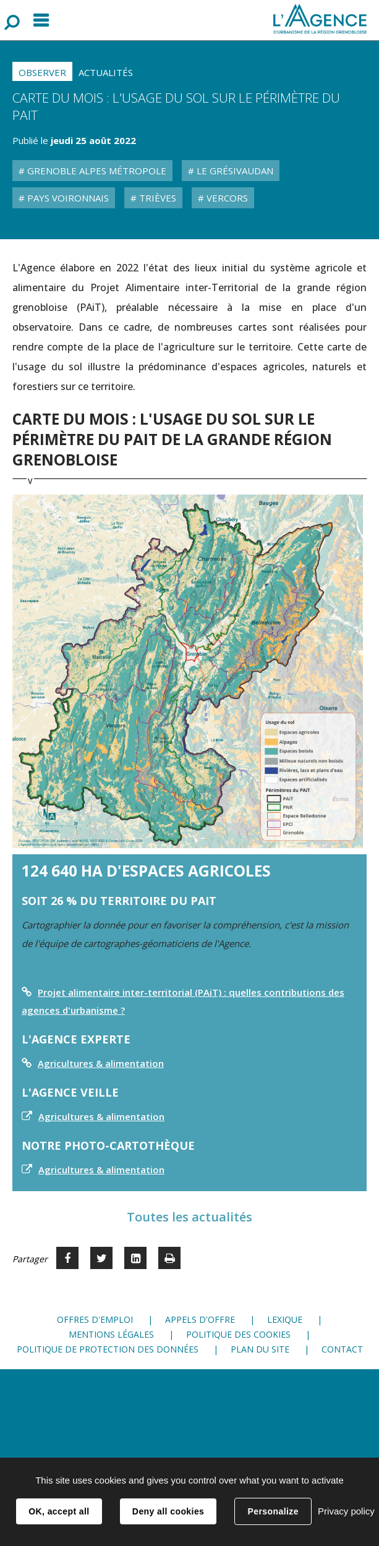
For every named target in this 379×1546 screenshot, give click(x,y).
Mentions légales (111, 1334)
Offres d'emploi (95, 1319)
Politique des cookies (238, 1334)
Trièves (156, 198)
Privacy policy (346, 1511)
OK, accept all (58, 1511)
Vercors (226, 198)
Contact (342, 1349)
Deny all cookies (168, 1511)
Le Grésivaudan (233, 170)
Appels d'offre (200, 1319)
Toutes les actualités (189, 1216)
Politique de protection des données (107, 1349)
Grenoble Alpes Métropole (95, 170)
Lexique (284, 1319)
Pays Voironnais (67, 198)
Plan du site (260, 1349)
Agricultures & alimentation (101, 1063)
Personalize (272, 1511)
